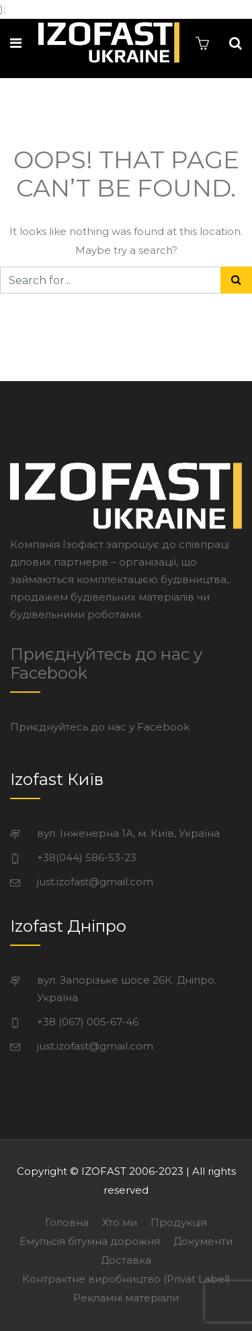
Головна (67, 1222)
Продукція (179, 1222)
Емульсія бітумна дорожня (89, 1241)
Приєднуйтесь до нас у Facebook (106, 663)
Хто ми (119, 1222)
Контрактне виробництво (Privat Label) (126, 1278)
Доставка (126, 1260)
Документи (203, 1241)
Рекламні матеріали (126, 1297)
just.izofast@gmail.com (95, 881)
